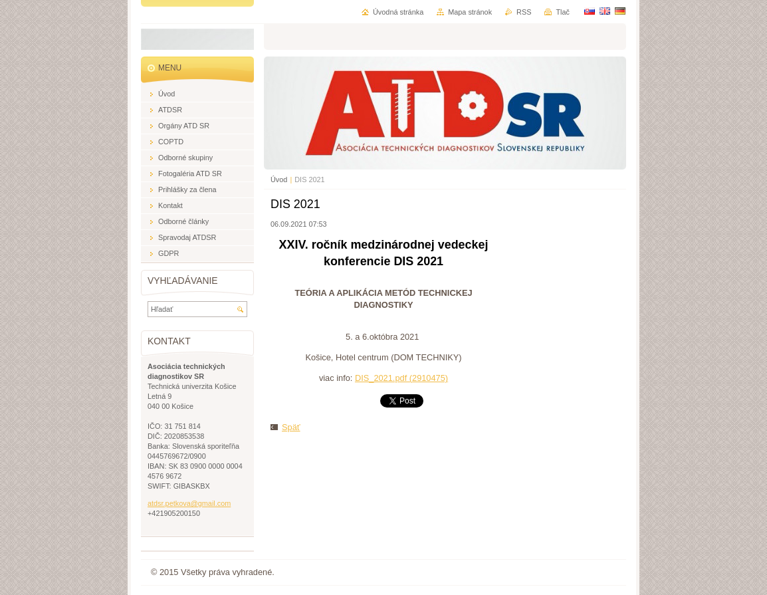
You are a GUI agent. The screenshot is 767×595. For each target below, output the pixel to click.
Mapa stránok (470, 12)
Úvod (279, 179)
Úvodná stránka (398, 12)
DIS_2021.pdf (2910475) (401, 378)
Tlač (563, 12)
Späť (291, 427)
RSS (523, 12)
